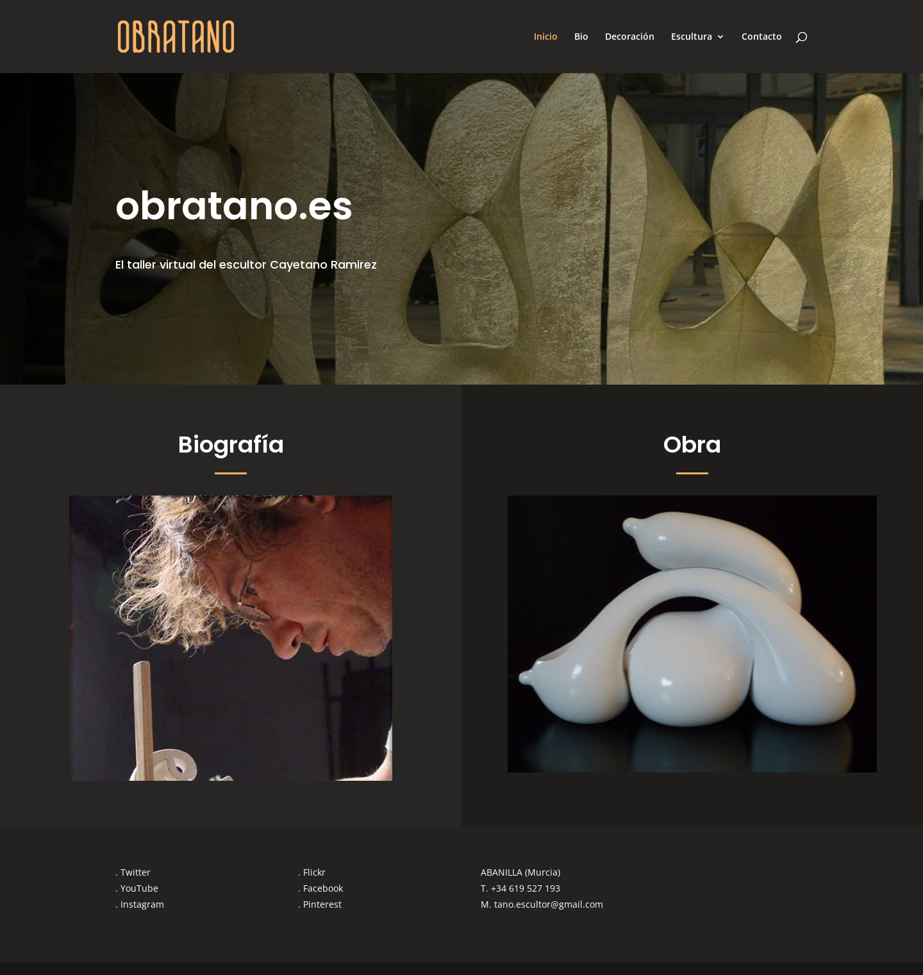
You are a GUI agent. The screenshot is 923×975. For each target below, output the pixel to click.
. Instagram (139, 904)
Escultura (691, 37)
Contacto (762, 37)
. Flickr (312, 872)
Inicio (546, 37)
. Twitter (133, 872)
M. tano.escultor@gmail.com (542, 904)
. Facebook (320, 888)
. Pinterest (320, 904)
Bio (581, 37)
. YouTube (136, 888)
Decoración (629, 37)
